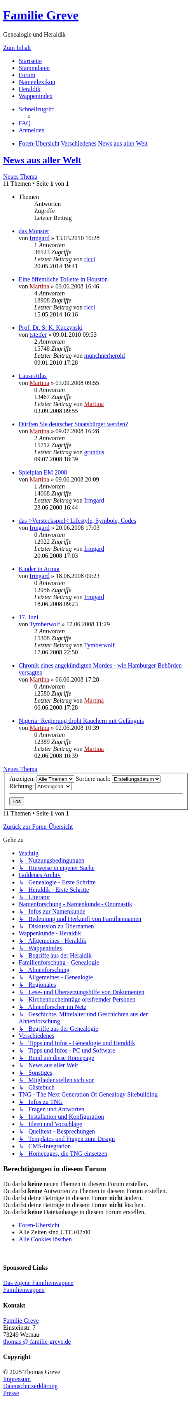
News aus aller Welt (42, 160)
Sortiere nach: (118, 778)
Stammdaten (34, 68)
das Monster (34, 231)
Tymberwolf (45, 624)
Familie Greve (41, 15)
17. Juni (28, 617)
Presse (11, 1393)
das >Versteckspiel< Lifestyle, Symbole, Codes (77, 520)
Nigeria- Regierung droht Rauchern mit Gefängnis (81, 720)
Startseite (30, 61)
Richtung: (40, 786)
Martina (39, 286)
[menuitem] (25, 123)
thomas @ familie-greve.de (37, 1341)
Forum (27, 75)
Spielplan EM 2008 (43, 472)
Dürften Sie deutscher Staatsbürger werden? (73, 424)
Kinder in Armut (39, 569)
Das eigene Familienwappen (38, 1282)
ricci (89, 259)
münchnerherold (104, 355)
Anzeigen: (41, 778)
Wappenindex (36, 96)
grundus (94, 452)
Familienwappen (24, 1289)
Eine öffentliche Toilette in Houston (63, 279)
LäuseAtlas (33, 376)
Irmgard (40, 238)
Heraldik (29, 89)
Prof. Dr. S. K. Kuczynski (50, 327)
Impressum (17, 1379)
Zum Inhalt (17, 47)
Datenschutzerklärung (30, 1386)
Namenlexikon (37, 82)
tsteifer (38, 334)
